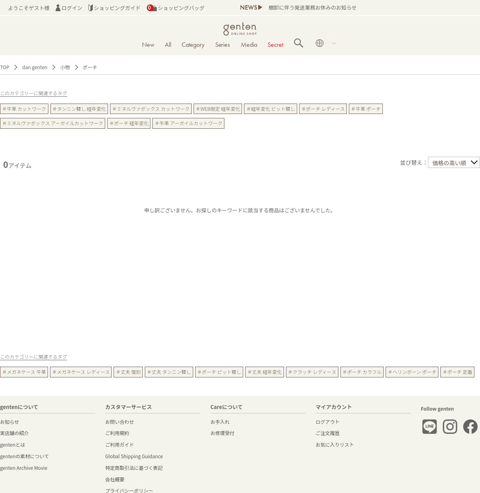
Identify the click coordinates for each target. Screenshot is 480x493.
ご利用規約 (117, 432)
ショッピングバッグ (176, 8)
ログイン (69, 8)
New (148, 44)
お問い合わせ (119, 421)
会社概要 (114, 479)
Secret (275, 44)
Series (222, 44)
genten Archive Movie (23, 467)
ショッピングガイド (114, 8)
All (168, 44)
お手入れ (220, 421)
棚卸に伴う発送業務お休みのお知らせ (312, 7)
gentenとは (12, 444)
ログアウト (328, 421)
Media (249, 44)
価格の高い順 (449, 163)
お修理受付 (222, 432)
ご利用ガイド (119, 444)
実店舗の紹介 (14, 432)
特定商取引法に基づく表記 (134, 467)
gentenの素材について (24, 456)
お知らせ (9, 421)
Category (193, 44)
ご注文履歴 (328, 432)
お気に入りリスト (335, 444)
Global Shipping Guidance (134, 456)
